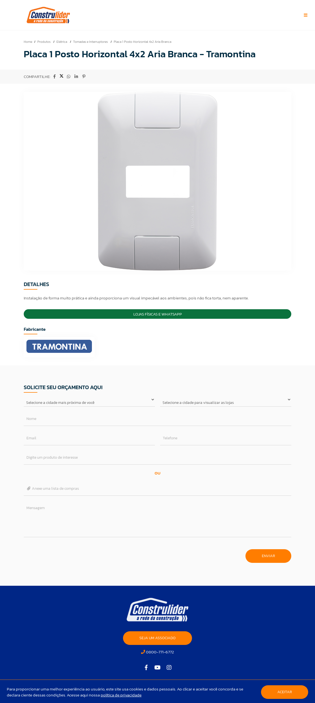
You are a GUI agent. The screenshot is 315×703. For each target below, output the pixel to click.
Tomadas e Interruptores (91, 41)
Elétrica (62, 41)
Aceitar (284, 692)
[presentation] (65, 553)
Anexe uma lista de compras (52, 488)
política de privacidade (121, 695)
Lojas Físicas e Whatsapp (157, 314)
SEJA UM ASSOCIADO (157, 638)
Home (28, 41)
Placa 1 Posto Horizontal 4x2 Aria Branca (142, 41)
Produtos (44, 41)
